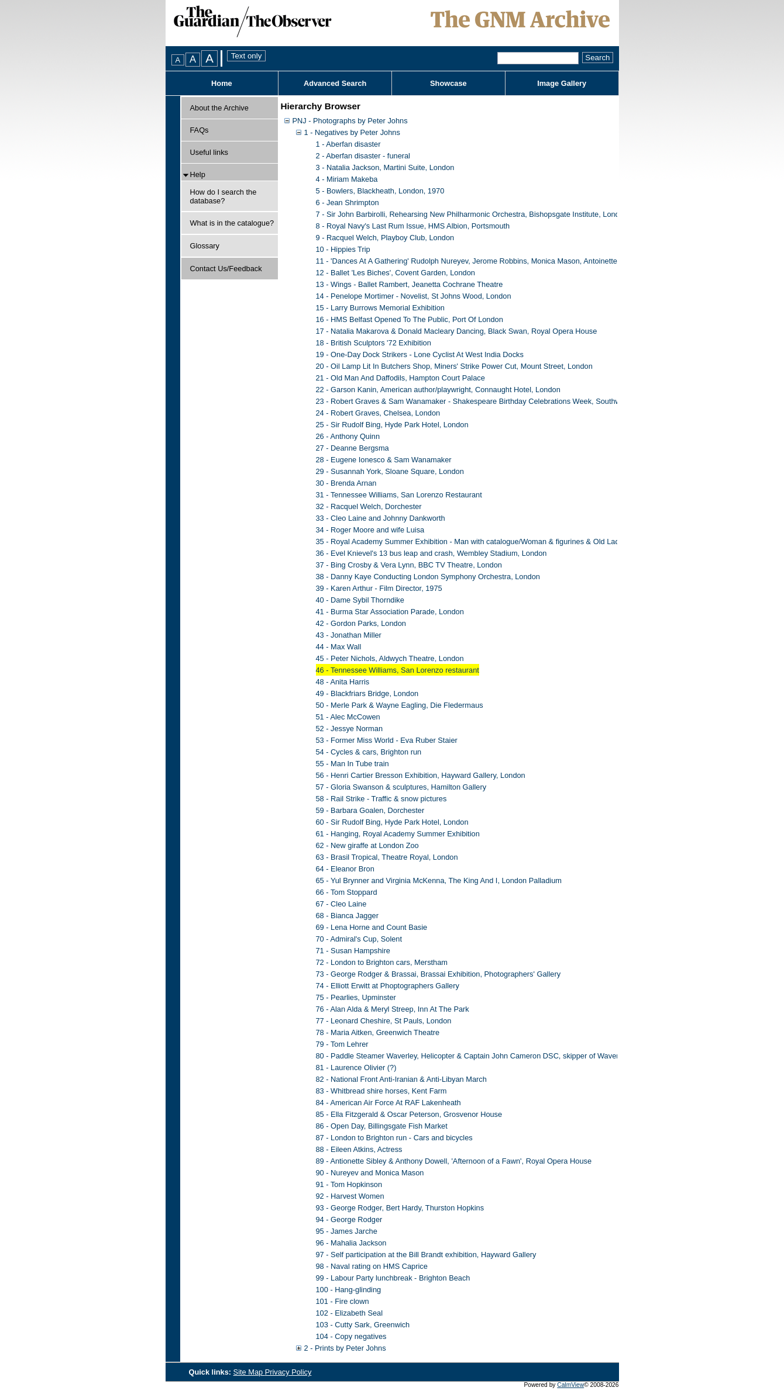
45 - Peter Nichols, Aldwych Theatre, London (390, 658)
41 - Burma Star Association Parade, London (390, 611)
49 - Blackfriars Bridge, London (367, 693)
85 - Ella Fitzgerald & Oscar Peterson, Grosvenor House (409, 1114)
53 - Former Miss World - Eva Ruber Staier (387, 740)
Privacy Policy (288, 1372)
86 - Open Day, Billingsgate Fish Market (382, 1126)
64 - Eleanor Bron (345, 868)
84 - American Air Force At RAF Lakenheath (388, 1102)
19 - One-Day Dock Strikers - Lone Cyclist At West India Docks (420, 354)
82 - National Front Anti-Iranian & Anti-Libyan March (401, 1079)
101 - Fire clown (342, 1301)
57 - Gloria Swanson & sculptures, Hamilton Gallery (401, 787)
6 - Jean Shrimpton (347, 202)
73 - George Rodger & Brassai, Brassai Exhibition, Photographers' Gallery (438, 974)
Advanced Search (335, 83)
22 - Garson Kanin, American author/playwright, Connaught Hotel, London (438, 389)
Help (197, 174)
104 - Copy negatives (351, 1336)
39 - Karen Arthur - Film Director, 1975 (379, 588)
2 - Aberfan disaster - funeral (363, 155)
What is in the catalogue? (232, 223)
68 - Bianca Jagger (347, 915)
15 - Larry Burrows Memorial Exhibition (380, 307)
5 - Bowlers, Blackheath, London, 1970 (380, 190)
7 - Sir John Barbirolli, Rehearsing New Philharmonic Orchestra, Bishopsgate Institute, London (472, 214)
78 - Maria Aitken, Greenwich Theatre (378, 1032)
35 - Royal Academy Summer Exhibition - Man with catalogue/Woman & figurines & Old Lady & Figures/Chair (497, 541)
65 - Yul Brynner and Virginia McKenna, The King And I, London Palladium (439, 880)
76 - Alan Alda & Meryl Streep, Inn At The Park (392, 1009)
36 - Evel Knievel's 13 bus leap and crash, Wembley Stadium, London (431, 553)
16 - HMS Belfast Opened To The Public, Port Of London (409, 319)
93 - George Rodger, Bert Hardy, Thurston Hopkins (400, 1207)
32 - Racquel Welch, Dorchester (369, 506)
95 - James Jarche (346, 1231)
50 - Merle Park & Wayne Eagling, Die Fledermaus (399, 705)
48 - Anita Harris (343, 681)
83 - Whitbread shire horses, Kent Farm (381, 1090)
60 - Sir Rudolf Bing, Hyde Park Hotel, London (392, 822)
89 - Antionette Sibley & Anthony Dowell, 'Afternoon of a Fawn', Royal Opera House (454, 1161)
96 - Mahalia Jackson (351, 1242)
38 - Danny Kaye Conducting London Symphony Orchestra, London (428, 576)
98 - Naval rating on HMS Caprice (372, 1266)
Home (221, 83)
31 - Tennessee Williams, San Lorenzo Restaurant (399, 494)
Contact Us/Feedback (226, 268)
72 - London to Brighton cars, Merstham (382, 962)
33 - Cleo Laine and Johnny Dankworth (380, 518)
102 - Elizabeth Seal (349, 1313)
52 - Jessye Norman (349, 728)
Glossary (205, 245)
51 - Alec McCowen (348, 716)
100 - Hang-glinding (348, 1289)
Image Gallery (561, 83)
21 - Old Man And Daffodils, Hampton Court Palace (400, 377)
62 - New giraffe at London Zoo (367, 845)
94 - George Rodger (349, 1219)
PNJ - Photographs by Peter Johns (350, 120)
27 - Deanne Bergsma (352, 448)
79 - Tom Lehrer (342, 1044)
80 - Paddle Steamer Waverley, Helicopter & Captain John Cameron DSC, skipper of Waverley (472, 1055)
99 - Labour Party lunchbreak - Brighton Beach (393, 1278)
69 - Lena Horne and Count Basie (372, 927)
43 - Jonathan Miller (348, 635)
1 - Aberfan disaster (348, 144)
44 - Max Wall (339, 646)
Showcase (448, 83)
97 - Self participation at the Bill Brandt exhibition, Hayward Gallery (426, 1254)
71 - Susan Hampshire (353, 950)
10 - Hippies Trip (343, 249)
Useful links (209, 152)
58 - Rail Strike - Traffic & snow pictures (381, 798)
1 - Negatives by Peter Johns (352, 132)
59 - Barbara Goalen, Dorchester (370, 810)
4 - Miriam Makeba (347, 179)
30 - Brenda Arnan (346, 483)
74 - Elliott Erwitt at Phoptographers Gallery (387, 985)
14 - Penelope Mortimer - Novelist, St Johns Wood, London (413, 296)
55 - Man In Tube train (352, 763)
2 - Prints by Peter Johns (345, 1348)
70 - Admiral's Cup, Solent (359, 939)
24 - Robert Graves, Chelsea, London (378, 413)
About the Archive (219, 107)
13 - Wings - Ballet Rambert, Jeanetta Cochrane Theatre (409, 284)
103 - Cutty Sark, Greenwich (363, 1324)
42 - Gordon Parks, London (361, 623)
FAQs (199, 130)
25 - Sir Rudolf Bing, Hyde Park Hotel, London (392, 424)
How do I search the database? (223, 196)
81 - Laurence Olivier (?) (356, 1067)
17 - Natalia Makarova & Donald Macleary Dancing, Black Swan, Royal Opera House (456, 331)
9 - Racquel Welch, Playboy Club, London (385, 237)
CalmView (570, 1385)
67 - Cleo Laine (341, 903)
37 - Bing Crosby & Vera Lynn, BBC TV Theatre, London (409, 564)
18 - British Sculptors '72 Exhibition (373, 342)
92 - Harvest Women (350, 1196)
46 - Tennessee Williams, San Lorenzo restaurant (397, 670)
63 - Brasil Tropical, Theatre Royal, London (387, 857)
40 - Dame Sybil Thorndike (360, 600)
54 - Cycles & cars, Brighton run (369, 752)
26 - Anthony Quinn (348, 436)
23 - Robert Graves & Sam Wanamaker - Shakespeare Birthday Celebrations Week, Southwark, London (488, 401)
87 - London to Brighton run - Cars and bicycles (394, 1137)
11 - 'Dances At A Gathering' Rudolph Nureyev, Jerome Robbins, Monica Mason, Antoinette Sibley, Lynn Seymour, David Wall (523, 261)
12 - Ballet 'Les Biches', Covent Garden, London (395, 272)
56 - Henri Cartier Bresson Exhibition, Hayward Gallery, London (420, 775)
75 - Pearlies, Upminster (356, 997)
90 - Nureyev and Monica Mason (370, 1172)
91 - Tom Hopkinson (349, 1184)
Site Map (249, 1372)
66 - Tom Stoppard (346, 892)
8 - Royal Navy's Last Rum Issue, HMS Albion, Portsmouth (413, 226)
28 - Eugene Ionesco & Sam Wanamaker (384, 459)
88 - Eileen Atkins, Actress (359, 1149)
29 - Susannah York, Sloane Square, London (390, 471)
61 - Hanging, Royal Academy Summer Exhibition (398, 833)
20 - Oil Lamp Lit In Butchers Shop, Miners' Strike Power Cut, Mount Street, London (454, 366)
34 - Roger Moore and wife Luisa (370, 529)
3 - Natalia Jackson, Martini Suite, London (385, 167)
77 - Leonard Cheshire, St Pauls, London (384, 1020)
